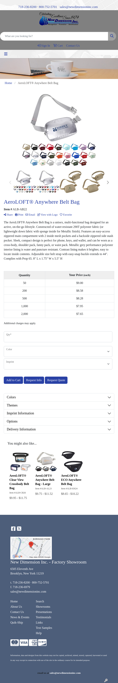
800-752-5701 (48, 7)
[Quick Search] (54, 36)
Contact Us (17, 612)
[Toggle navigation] (6, 54)
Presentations (44, 612)
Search (40, 601)
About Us (16, 606)
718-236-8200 (27, 7)
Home (14, 601)
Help (39, 633)
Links (39, 622)
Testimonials (43, 617)
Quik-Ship (16, 622)
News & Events (19, 617)
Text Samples (44, 627)
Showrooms (43, 606)
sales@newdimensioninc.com (79, 7)
